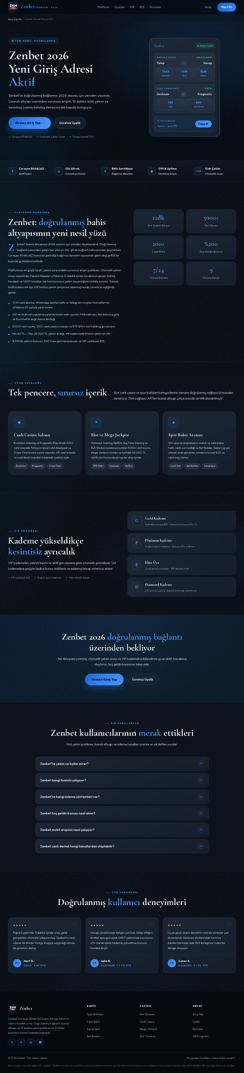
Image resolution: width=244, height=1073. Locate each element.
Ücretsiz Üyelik (69, 123)
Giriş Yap (198, 1014)
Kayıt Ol (226, 6)
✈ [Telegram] (21, 1042)
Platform (103, 7)
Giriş (208, 7)
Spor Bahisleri (95, 1014)
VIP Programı (201, 1036)
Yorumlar (155, 7)
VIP (132, 7)
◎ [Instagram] (31, 1042)
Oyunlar (119, 7)
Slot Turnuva (147, 1036)
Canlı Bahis (93, 1021)
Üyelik (196, 1021)
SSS (142, 7)
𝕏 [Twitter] (12, 1042)
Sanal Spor (93, 1029)
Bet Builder (93, 1036)
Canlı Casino (147, 1021)
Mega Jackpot (148, 1029)
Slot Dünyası (147, 1014)
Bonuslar (198, 1029)
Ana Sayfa (14, 19)
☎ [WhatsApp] (40, 1042)
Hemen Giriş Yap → (29, 123)
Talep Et (203, 124)
